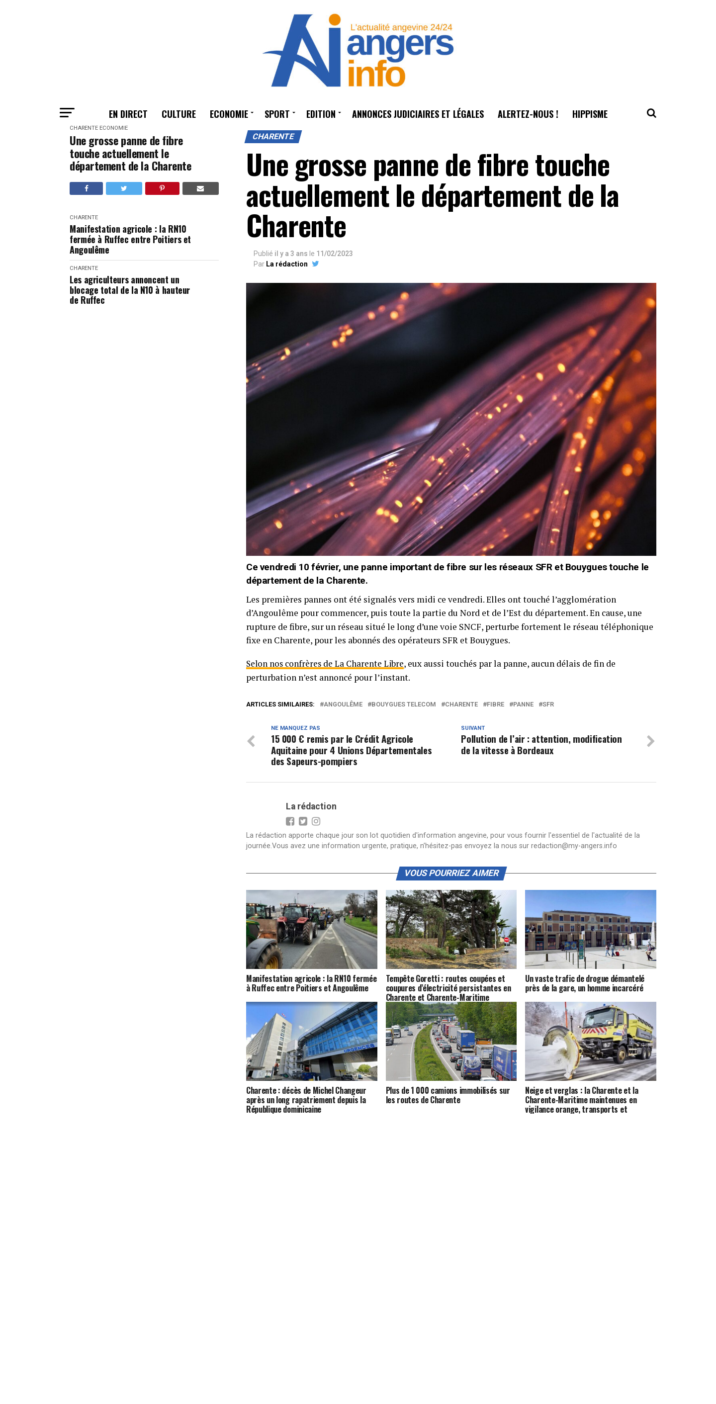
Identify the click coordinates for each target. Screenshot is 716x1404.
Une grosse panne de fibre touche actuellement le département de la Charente (130, 153)
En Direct (128, 113)
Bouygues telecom (403, 705)
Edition (321, 113)
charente (461, 705)
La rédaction (287, 264)
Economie (229, 113)
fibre (495, 705)
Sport (277, 113)
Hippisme (590, 113)
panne (523, 705)
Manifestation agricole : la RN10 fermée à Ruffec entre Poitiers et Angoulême (130, 239)
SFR (548, 705)
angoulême (343, 705)
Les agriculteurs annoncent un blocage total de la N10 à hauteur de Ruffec (130, 289)
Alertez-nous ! (528, 113)
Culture (179, 113)
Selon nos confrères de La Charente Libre (326, 663)
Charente (84, 128)
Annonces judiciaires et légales (418, 113)
